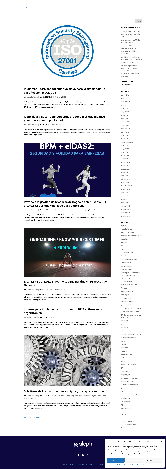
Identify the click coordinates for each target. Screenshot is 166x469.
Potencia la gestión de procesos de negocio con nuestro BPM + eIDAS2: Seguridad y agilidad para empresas (130, 71)
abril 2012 (124, 199)
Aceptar (116, 460)
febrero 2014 (125, 162)
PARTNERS (115, 6)
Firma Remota (94, 210)
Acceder (123, 418)
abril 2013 (124, 172)
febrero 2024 (125, 122)
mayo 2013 (125, 169)
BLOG (124, 6)
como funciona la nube (129, 259)
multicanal (124, 348)
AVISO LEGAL (67, 465)
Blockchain (124, 239)
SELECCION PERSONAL (129, 378)
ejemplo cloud (126, 266)
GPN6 (89, 6)
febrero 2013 (125, 179)
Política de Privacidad (137, 465)
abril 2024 (124, 115)
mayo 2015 (125, 155)
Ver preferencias (153, 460)
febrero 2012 (125, 206)
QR (122, 368)
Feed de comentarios (128, 425)
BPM (64, 97)
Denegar (134, 460)
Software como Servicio (129, 385)
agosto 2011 (125, 216)
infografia (124, 328)
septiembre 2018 (127, 142)
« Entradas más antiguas (33, 417)
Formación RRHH (127, 301)
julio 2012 (124, 192)
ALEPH (97, 6)
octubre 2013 (125, 166)
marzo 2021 (125, 132)
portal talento (126, 358)
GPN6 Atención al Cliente (130, 312)
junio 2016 (124, 152)
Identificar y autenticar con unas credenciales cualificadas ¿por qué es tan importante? (131, 59)
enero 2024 (125, 125)
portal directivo (126, 354)
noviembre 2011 (126, 213)
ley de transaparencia (128, 338)
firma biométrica (73, 210)
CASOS (105, 6)
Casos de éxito (126, 249)
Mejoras (124, 344)
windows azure (126, 408)
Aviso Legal (148, 465)
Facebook (124, 288)
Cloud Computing (67, 396)
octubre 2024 (125, 105)
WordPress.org (126, 428)
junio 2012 (124, 196)
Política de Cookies (123, 465)
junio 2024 (124, 108)
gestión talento (126, 305)
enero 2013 (125, 182)
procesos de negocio (128, 364)
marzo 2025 (125, 95)
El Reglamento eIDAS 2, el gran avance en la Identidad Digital (130, 34)
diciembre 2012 (126, 186)
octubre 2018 (125, 139)
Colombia (124, 256)
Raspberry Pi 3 (126, 375)
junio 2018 (124, 145)
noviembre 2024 (126, 102)
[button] (162, 441)
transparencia (126, 398)
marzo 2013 (125, 176)
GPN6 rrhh (124, 321)
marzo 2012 (125, 203)
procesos (124, 361)
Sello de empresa (30, 398)
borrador (124, 242)
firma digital (84, 210)
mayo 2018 (125, 149)
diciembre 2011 (126, 209)
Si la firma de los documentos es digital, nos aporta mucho (64, 391)
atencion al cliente (127, 232)
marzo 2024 (125, 119)
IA (121, 324)
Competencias (126, 263)
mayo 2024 (125, 112)
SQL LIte (124, 388)
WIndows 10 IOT (127, 405)
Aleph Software (32, 97)
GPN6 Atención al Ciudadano (131, 308)
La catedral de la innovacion (131, 334)
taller (122, 391)
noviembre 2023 (126, 129)
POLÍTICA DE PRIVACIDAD (80, 465)
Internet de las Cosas (128, 331)
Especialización (126, 269)
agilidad (53, 396)
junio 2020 (124, 135)
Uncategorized (126, 402)
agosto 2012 (125, 189)
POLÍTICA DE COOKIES (96, 465)
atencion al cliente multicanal (131, 236)
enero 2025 (125, 98)
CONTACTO (133, 6)
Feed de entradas (127, 421)
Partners (124, 351)
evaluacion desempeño (129, 285)
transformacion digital (129, 395)
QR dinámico (125, 371)
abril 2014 (124, 159)
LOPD (123, 341)
